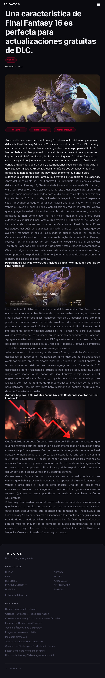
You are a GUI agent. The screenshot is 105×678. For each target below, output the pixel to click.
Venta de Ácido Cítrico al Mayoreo (23, 627)
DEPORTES (11, 580)
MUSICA (58, 576)
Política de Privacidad (16, 595)
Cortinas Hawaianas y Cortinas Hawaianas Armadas (32, 618)
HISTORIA (10, 589)
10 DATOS (12, 4)
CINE (7, 576)
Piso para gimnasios (16, 637)
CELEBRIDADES (62, 585)
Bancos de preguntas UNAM (20, 609)
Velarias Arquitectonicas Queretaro (24, 641)
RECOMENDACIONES (16, 585)
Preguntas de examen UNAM (20, 632)
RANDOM (59, 589)
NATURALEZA (61, 580)
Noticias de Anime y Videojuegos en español (29, 655)
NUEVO (9, 572)
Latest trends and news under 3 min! (25, 650)
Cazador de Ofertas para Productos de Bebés (30, 646)
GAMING (58, 572)
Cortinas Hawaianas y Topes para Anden (27, 613)
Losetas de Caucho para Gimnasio (23, 623)
